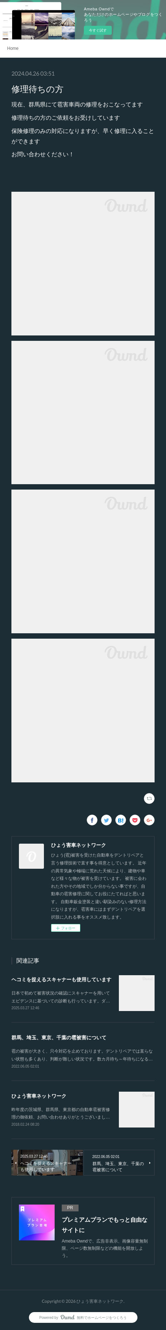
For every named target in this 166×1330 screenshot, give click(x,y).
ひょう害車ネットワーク (38, 1096)
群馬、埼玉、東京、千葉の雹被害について (58, 1037)
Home (13, 48)
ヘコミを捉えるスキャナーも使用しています (61, 979)
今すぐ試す (98, 30)
